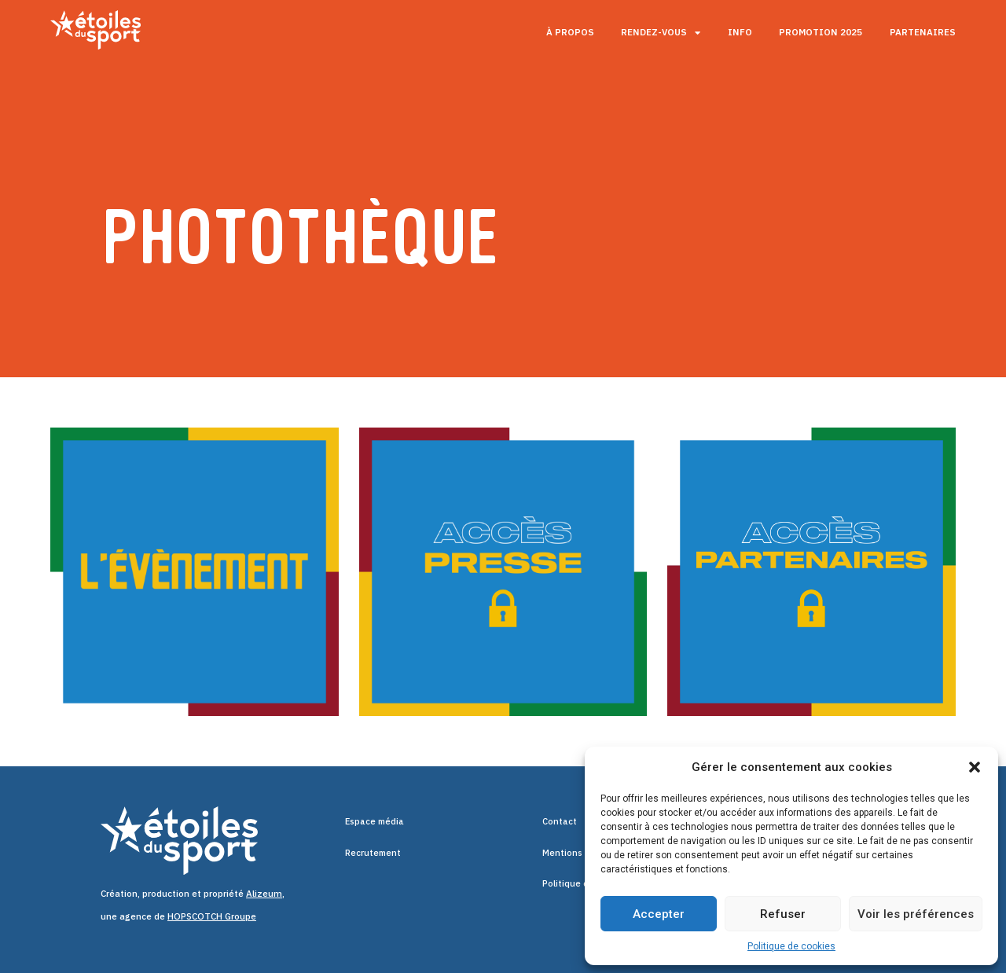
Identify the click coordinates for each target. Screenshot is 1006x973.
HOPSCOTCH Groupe (211, 916)
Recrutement (373, 853)
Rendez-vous (660, 33)
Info (740, 32)
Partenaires (923, 32)
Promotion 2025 (820, 32)
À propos (570, 32)
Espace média (375, 822)
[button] (974, 767)
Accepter (659, 914)
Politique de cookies (791, 946)
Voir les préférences (915, 914)
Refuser (783, 914)
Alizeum (264, 893)
